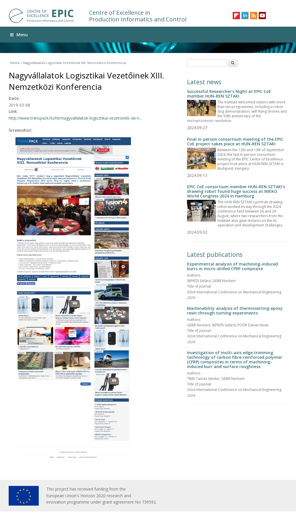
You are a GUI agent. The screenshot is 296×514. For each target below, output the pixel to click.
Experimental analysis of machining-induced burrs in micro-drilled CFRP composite (232, 266)
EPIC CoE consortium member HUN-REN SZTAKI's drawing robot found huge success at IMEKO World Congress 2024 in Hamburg (236, 191)
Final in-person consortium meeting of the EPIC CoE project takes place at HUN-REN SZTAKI (235, 141)
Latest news (204, 82)
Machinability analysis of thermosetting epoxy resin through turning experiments (235, 311)
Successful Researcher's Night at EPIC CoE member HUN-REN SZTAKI (229, 94)
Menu (19, 34)
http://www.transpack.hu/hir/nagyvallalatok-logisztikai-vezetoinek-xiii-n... (75, 118)
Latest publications (215, 254)
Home (15, 63)
